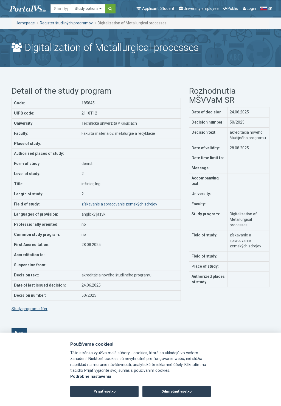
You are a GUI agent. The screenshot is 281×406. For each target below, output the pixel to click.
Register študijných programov (66, 23)
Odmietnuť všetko (176, 391)
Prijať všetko (105, 391)
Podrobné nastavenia (90, 376)
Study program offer (29, 309)
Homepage (25, 23)
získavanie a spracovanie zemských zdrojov (119, 204)
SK (266, 8)
